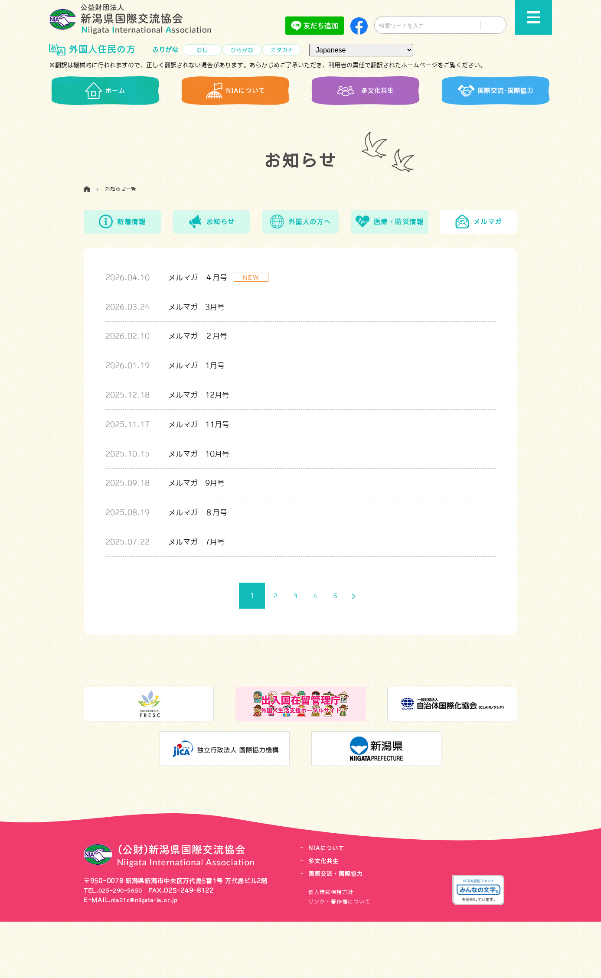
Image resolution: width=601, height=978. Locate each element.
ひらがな (242, 50)
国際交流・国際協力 (340, 930)
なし (202, 50)
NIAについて (329, 905)
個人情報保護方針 (330, 948)
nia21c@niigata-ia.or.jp (150, 957)
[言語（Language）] (361, 50)
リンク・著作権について (339, 958)
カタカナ (282, 50)
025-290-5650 (123, 947)
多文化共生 (325, 917)
